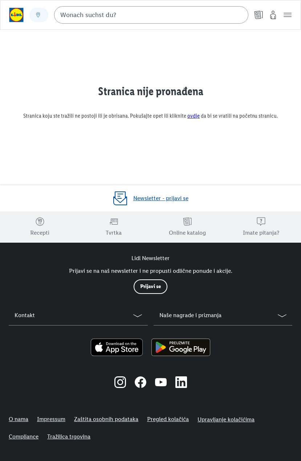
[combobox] (151, 15)
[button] (287, 15)
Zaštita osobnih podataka (106, 419)
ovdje (193, 115)
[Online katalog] (258, 15)
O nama (18, 419)
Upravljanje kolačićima (226, 419)
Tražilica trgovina (68, 436)
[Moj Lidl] (273, 15)
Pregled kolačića (168, 419)
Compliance (23, 436)
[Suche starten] (239, 15)
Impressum (51, 419)
